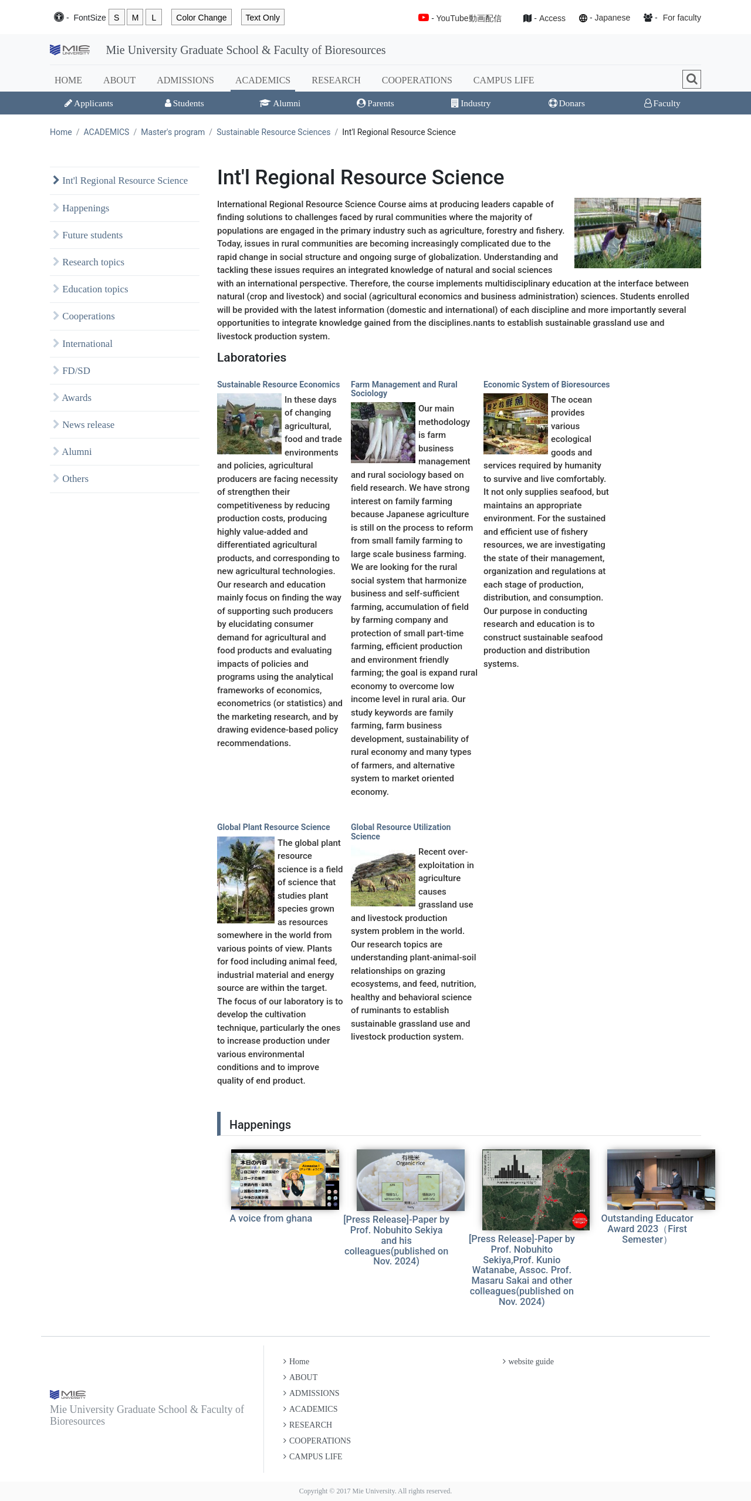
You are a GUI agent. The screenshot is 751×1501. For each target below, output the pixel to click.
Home (61, 132)
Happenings (81, 208)
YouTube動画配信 (469, 18)
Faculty (662, 103)
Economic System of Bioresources (546, 384)
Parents (375, 103)
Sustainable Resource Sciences (273, 132)
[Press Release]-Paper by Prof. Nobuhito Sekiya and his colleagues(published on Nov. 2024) (396, 1240)
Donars (567, 103)
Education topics (90, 289)
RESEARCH (336, 80)
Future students (88, 235)
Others (71, 478)
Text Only (263, 17)
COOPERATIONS (417, 80)
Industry (470, 103)
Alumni (279, 103)
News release (83, 424)
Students (184, 103)
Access (552, 18)
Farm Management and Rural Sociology (404, 389)
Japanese (612, 17)
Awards (72, 397)
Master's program (173, 132)
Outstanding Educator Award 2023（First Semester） (647, 1229)
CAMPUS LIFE (504, 80)
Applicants (89, 103)
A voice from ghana (271, 1218)
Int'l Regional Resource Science (120, 180)
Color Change (201, 17)
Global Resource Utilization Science (401, 831)
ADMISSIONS (185, 80)
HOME (68, 80)
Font (89, 18)
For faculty (682, 17)
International (83, 343)
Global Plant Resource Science (273, 827)
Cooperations (84, 316)
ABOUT (119, 80)
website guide (528, 1361)
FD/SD (71, 370)
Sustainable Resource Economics (278, 384)
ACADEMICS (262, 80)
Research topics (88, 262)
